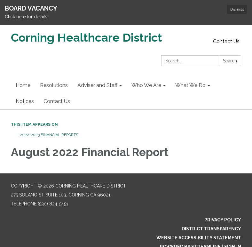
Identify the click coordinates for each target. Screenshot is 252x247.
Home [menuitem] (23, 85)
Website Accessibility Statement (198, 237)
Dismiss (237, 9)
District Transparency (211, 228)
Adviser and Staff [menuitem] (97, 85)
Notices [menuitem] (25, 101)
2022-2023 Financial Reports (48, 134)
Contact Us (226, 41)
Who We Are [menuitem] (146, 85)
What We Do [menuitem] (190, 85)
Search (230, 60)
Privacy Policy (222, 219)
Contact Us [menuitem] (56, 101)
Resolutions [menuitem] (54, 85)
